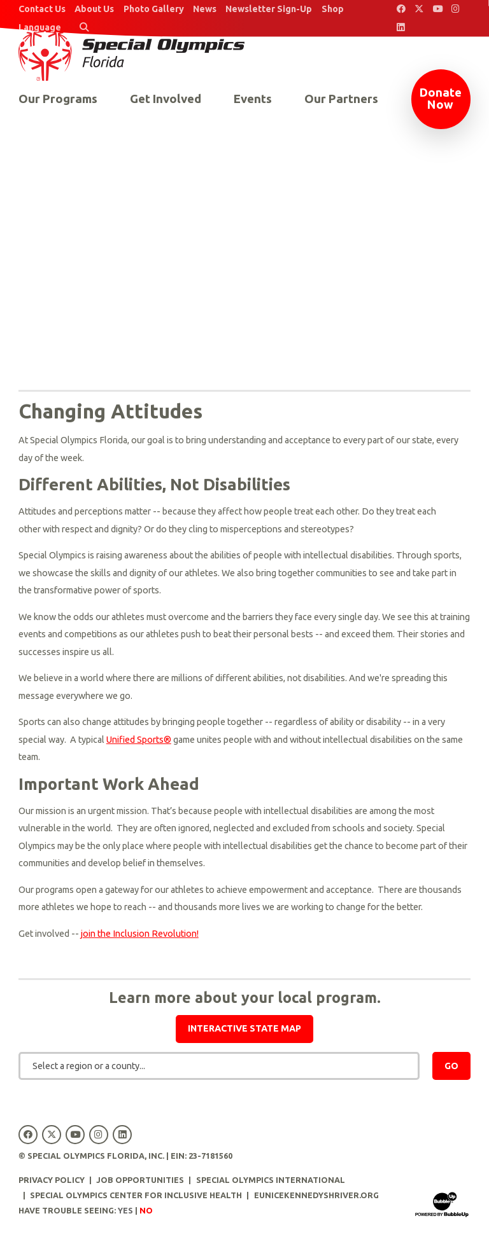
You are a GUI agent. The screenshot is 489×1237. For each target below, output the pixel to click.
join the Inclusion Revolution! (140, 934)
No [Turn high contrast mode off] (146, 1210)
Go (451, 1066)
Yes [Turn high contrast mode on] (125, 1210)
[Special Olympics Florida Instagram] (456, 9)
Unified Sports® (138, 740)
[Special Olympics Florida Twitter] (419, 9)
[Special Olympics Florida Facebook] (401, 9)
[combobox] (219, 1066)
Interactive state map (244, 1028)
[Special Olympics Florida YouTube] (438, 9)
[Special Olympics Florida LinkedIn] (401, 27)
